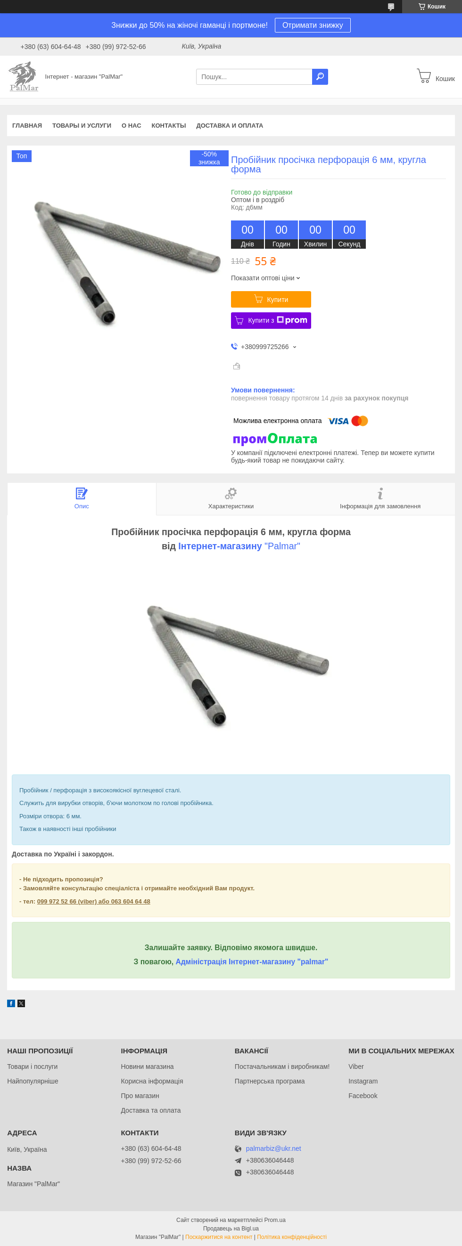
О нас (131, 125)
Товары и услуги (81, 125)
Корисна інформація (152, 1081)
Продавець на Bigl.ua (231, 1228)
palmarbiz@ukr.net (273, 1148)
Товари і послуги (32, 1066)
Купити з (277, 320)
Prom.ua (275, 1220)
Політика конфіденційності (292, 1237)
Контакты (169, 125)
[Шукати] (320, 77)
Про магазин (140, 1095)
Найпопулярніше (32, 1081)
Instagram (363, 1081)
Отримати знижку (312, 25)
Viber (355, 1066)
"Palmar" (281, 546)
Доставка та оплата (151, 1110)
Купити (278, 299)
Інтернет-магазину (220, 546)
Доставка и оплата (229, 125)
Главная (27, 125)
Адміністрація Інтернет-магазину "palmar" (251, 962)
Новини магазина (147, 1066)
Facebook (362, 1095)
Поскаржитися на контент (218, 1237)
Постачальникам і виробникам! (282, 1066)
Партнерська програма (270, 1081)
